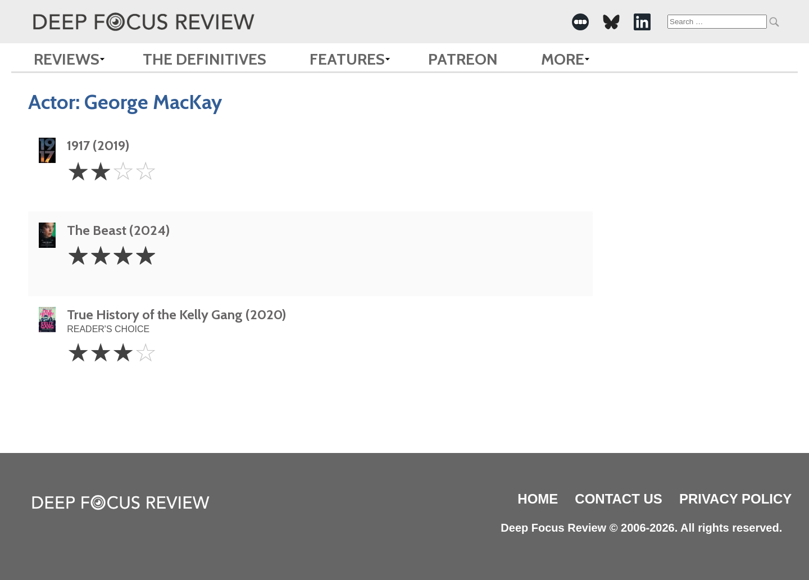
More (562, 59)
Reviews (66, 59)
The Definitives (204, 59)
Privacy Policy (735, 498)
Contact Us (618, 498)
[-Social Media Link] (580, 21)
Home (537, 498)
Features (347, 59)
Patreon (463, 59)
